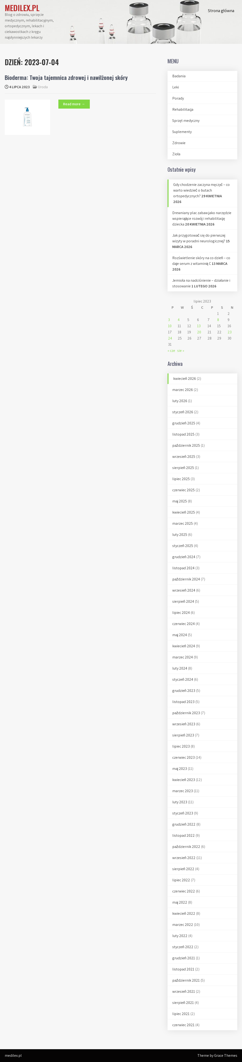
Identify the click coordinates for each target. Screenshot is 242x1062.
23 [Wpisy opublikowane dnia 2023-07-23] (230, 332)
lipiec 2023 (181, 746)
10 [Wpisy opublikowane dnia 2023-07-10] (170, 325)
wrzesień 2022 (183, 857)
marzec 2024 (182, 657)
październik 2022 (186, 846)
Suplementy (182, 131)
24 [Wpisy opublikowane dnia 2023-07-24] (170, 338)
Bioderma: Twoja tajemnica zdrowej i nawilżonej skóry (66, 77)
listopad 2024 (183, 567)
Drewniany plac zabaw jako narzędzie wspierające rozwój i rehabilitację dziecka (201, 218)
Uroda (43, 86)
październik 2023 (186, 712)
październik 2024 (186, 579)
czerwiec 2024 (183, 623)
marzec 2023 (182, 790)
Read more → (74, 103)
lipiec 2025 (181, 478)
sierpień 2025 (183, 467)
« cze (171, 350)
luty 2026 (179, 400)
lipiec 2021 (181, 1013)
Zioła (176, 154)
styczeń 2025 (182, 545)
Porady (178, 98)
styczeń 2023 (182, 813)
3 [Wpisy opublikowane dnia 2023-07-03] (169, 319)
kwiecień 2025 (183, 512)
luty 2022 (179, 935)
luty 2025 (179, 534)
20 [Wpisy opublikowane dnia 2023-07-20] (199, 332)
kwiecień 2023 (183, 779)
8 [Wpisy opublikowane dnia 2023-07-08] (218, 319)
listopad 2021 (183, 969)
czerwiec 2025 (183, 489)
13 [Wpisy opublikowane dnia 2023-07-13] (199, 325)
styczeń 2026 (182, 411)
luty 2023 (179, 802)
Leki (175, 87)
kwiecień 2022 (183, 913)
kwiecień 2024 (183, 646)
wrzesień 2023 (183, 724)
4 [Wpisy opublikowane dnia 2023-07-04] (179, 319)
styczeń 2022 (182, 946)
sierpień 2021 (183, 1002)
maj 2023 (179, 768)
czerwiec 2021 (183, 1024)
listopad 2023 (183, 701)
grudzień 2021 (183, 958)
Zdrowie (179, 142)
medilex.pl (22, 7)
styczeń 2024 (182, 679)
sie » (180, 350)
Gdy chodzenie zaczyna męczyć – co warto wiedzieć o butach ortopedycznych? (201, 190)
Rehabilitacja (182, 109)
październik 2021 (186, 980)
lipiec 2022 (181, 880)
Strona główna (221, 10)
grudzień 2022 (183, 824)
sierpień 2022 (183, 868)
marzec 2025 (182, 523)
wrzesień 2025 (183, 456)
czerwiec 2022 (183, 891)
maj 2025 (179, 501)
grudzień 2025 (183, 423)
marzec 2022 (182, 924)
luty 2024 (179, 668)
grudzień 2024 (183, 556)
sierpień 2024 (183, 601)
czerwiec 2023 (183, 757)
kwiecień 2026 (184, 378)
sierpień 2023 (183, 735)
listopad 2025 (183, 434)
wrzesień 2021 (183, 991)
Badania (179, 76)
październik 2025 (186, 445)
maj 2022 (179, 902)
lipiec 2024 (181, 612)
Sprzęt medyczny (185, 120)
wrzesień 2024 (183, 590)
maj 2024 (179, 634)
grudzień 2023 (183, 690)
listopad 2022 (183, 835)
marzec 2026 (182, 389)
